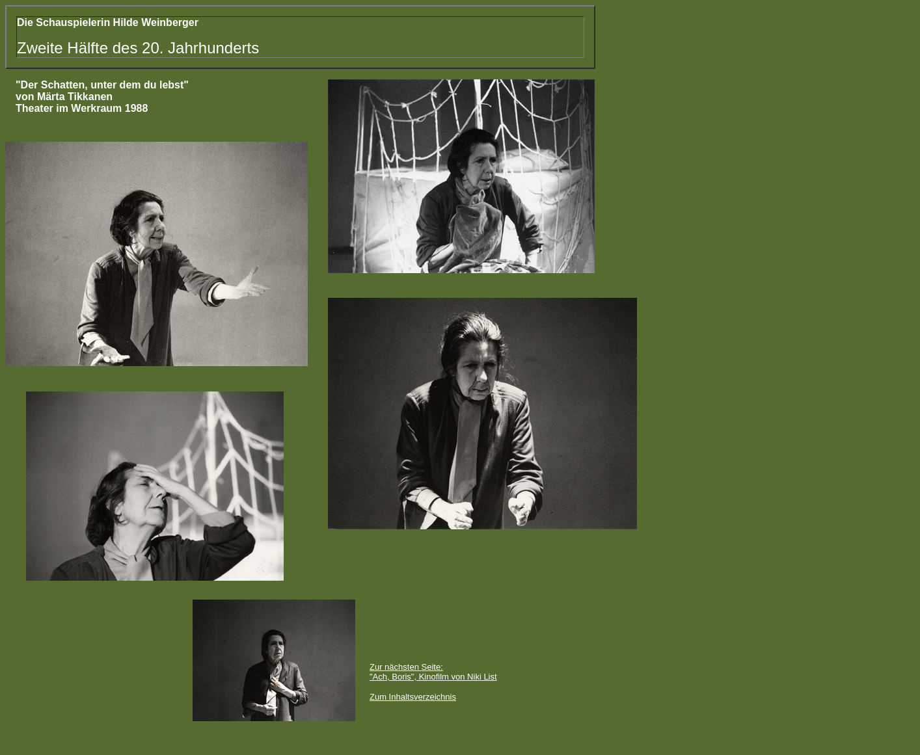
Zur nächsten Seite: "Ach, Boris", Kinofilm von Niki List (433, 672)
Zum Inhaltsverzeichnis (413, 697)
